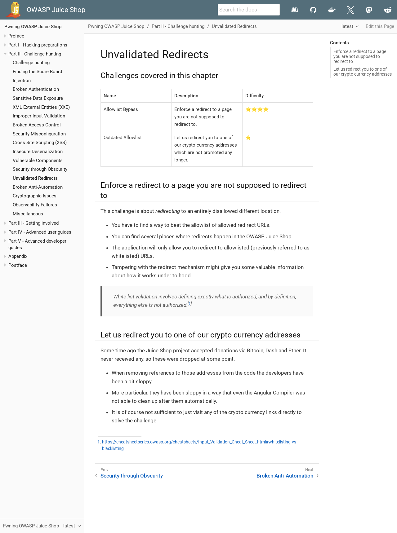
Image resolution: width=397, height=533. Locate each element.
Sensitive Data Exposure (38, 98)
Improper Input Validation (39, 116)
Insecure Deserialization (38, 151)
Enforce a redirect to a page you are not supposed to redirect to (359, 56)
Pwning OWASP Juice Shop (32, 26)
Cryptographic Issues (34, 196)
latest (347, 26)
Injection (22, 80)
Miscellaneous (28, 214)
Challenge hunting (31, 62)
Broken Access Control (37, 125)
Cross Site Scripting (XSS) (40, 142)
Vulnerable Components (38, 160)
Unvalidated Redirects (35, 178)
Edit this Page (380, 26)
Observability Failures (35, 205)
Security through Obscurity (40, 169)
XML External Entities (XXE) (41, 107)
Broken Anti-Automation (38, 187)
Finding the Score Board (37, 71)
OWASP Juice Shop (56, 10)
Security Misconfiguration (39, 134)
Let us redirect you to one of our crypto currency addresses (362, 72)
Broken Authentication (36, 89)
